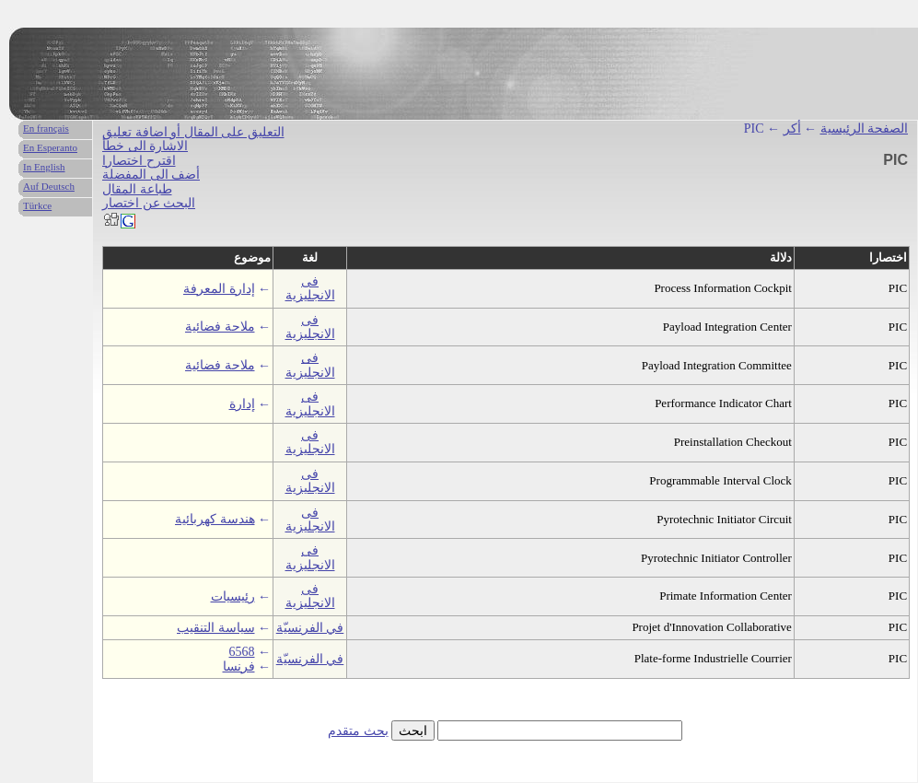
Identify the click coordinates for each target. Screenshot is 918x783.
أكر (792, 128)
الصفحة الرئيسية (864, 128)
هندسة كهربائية (215, 519)
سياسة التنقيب (216, 628)
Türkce (37, 205)
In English (44, 166)
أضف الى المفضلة (151, 174)
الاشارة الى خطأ (145, 146)
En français (46, 128)
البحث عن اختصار (148, 203)
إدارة (242, 404)
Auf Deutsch (49, 186)
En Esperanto (50, 147)
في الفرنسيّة (310, 628)
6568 (242, 652)
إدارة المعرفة (219, 289)
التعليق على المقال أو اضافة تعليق (193, 132)
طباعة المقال (137, 189)
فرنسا (239, 666)
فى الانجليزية (310, 288)
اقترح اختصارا (139, 161)
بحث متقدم (358, 731)
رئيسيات (233, 596)
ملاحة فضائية (220, 326)
